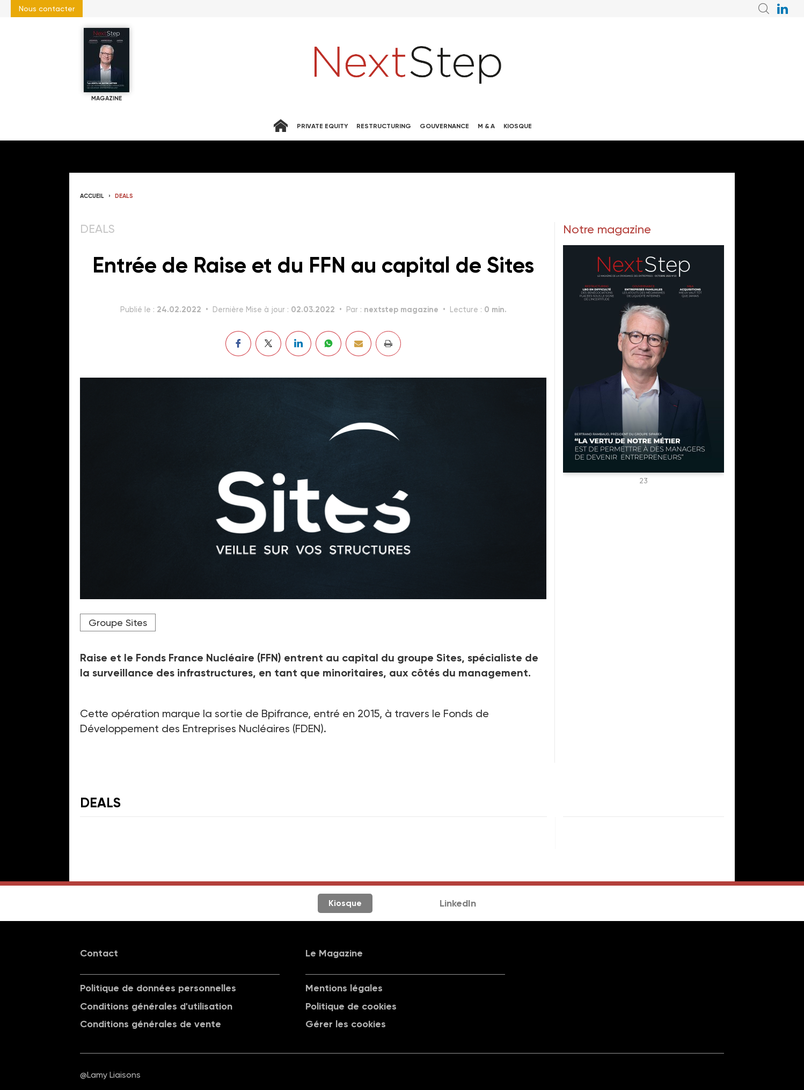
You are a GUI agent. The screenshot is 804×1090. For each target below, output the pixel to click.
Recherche (764, 8)
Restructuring (383, 126)
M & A (486, 126)
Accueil (92, 196)
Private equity (322, 126)
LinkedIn (458, 903)
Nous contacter (47, 8)
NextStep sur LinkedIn (782, 8)
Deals (124, 196)
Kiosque (517, 126)
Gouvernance (444, 126)
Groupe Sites (118, 622)
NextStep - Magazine (408, 65)
